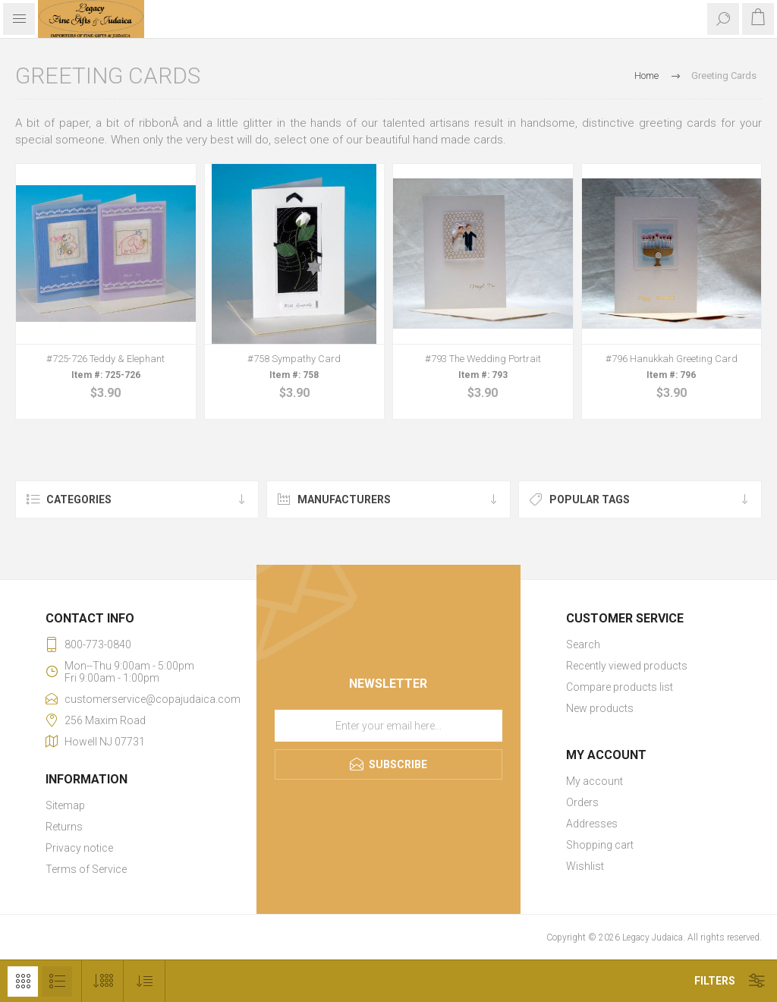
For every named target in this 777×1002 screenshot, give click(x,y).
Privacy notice (79, 848)
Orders (582, 802)
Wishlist (585, 866)
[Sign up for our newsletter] (388, 726)
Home (646, 75)
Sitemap (65, 805)
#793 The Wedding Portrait (483, 358)
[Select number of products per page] (103, 981)
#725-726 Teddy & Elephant (105, 358)
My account (594, 781)
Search (583, 644)
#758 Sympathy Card (294, 358)
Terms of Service (86, 869)
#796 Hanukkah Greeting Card (672, 358)
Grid (23, 981)
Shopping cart (600, 845)
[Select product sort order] (144, 981)
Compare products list (619, 687)
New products (600, 708)
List (57, 981)
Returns (64, 827)
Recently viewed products (626, 666)
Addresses (592, 824)
